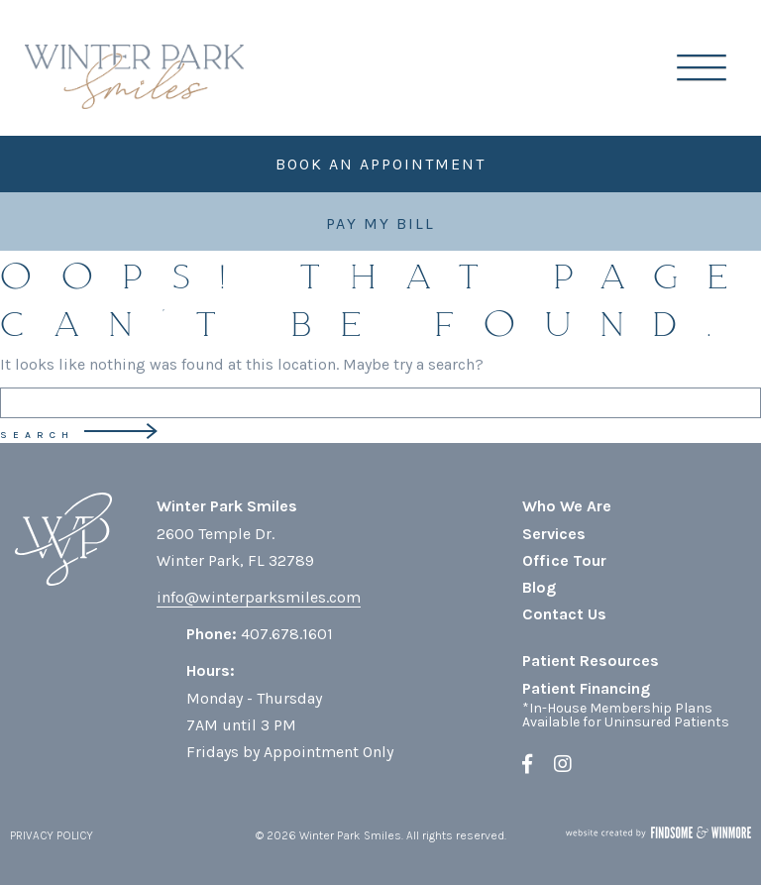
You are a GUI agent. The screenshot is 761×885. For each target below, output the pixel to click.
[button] (716, 67)
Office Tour (564, 560)
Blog (539, 587)
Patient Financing (586, 688)
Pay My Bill (380, 223)
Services (554, 533)
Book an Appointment (380, 164)
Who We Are (566, 506)
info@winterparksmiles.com (259, 597)
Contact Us (564, 614)
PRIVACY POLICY (51, 835)
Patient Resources (590, 660)
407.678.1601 (287, 633)
